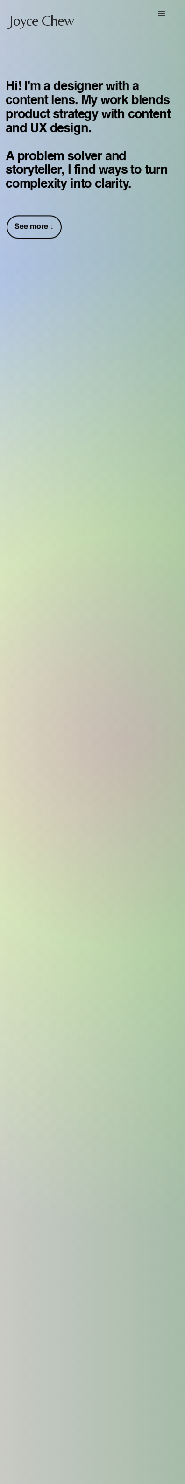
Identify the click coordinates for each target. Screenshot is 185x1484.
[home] (38, 17)
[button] (162, 14)
